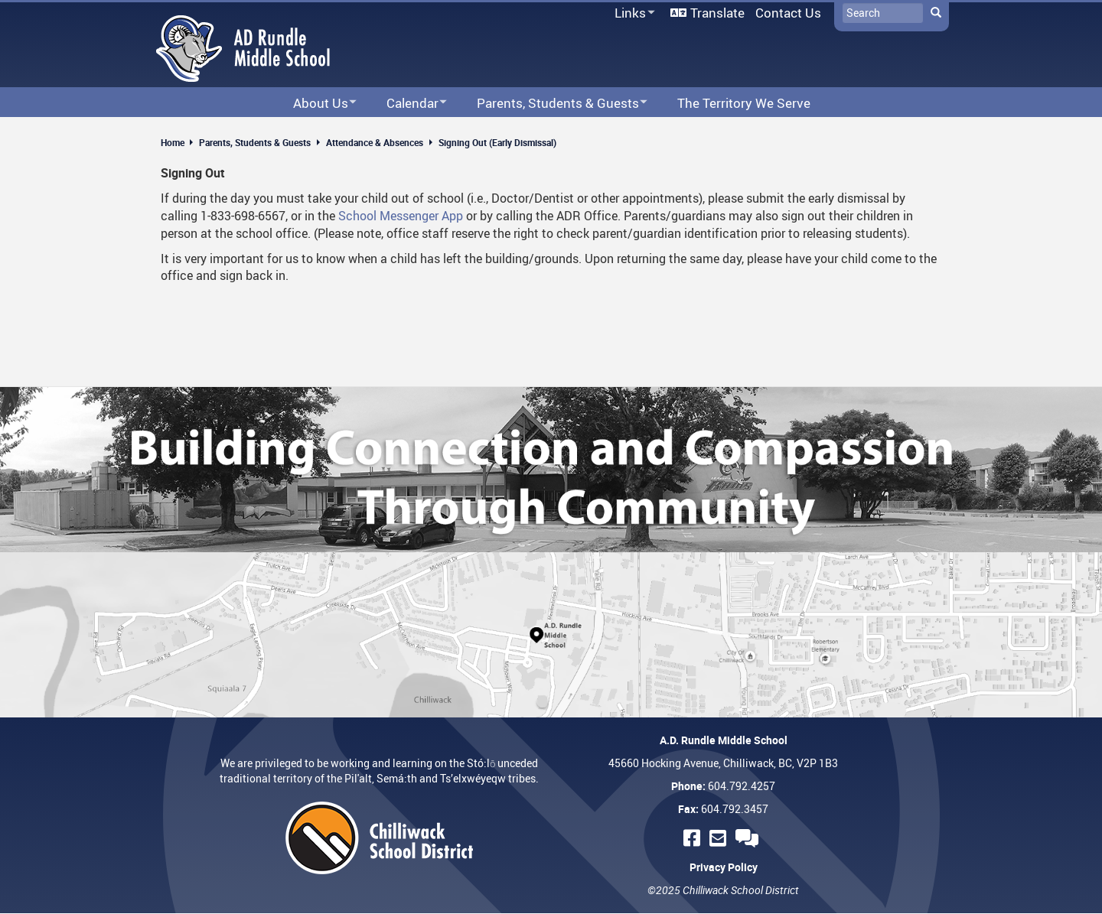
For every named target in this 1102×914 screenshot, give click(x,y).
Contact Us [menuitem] (788, 12)
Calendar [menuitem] (407, 103)
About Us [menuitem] (315, 103)
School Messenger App (400, 215)
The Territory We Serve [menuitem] (743, 103)
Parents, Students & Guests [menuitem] (552, 103)
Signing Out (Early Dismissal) (497, 142)
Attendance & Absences (374, 142)
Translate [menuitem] (717, 12)
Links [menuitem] (632, 13)
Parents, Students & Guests (255, 142)
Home (172, 142)
